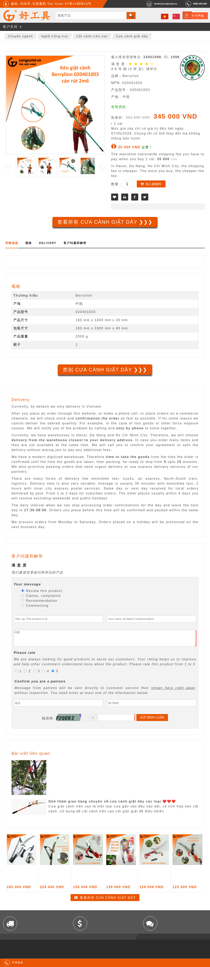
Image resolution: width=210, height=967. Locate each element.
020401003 (85, 312)
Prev (8, 166)
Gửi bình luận (152, 720)
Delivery (48, 243)
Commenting (35, 605)
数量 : (116, 184)
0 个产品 (198, 15)
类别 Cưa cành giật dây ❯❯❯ (105, 369)
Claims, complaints (41, 595)
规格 (28, 243)
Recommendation (39, 600)
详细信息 (11, 243)
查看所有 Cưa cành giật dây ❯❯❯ (105, 222)
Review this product (41, 591)
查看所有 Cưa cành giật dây (108, 900)
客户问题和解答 (75, 243)
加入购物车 (153, 184)
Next (102, 166)
